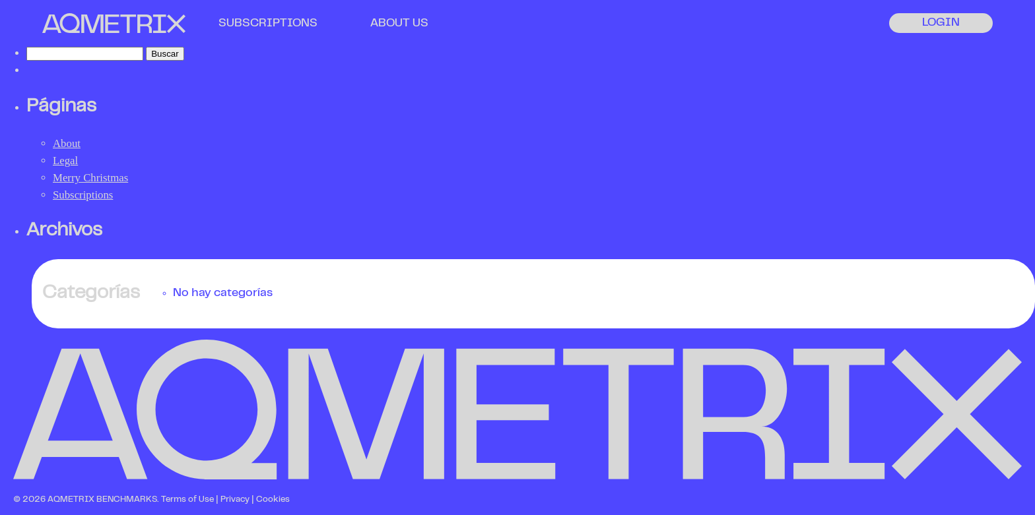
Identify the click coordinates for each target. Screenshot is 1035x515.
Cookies (273, 500)
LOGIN (941, 23)
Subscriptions (83, 195)
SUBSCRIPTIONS (267, 23)
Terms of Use (187, 500)
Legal (65, 160)
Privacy (235, 500)
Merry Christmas (90, 177)
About (67, 143)
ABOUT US (399, 23)
